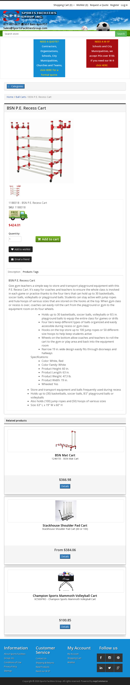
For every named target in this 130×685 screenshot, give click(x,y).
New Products (42, 667)
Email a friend (20, 259)
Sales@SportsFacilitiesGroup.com (25, 28)
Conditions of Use (12, 662)
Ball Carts (21, 97)
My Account (73, 654)
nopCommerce (100, 681)
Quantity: (14, 233)
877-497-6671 (13, 24)
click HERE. (102, 65)
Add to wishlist (20, 249)
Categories (15, 86)
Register (114, 5)
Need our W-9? (43, 671)
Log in (124, 5)
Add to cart (48, 239)
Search (121, 33)
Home (10, 97)
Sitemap (8, 670)
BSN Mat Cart (65, 455)
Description (14, 271)
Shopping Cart (74, 658)
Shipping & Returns (45, 662)
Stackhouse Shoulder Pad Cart (65, 525)
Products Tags (31, 271)
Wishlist (71, 662)
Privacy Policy (10, 666)
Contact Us (41, 658)
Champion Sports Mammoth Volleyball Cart (65, 596)
